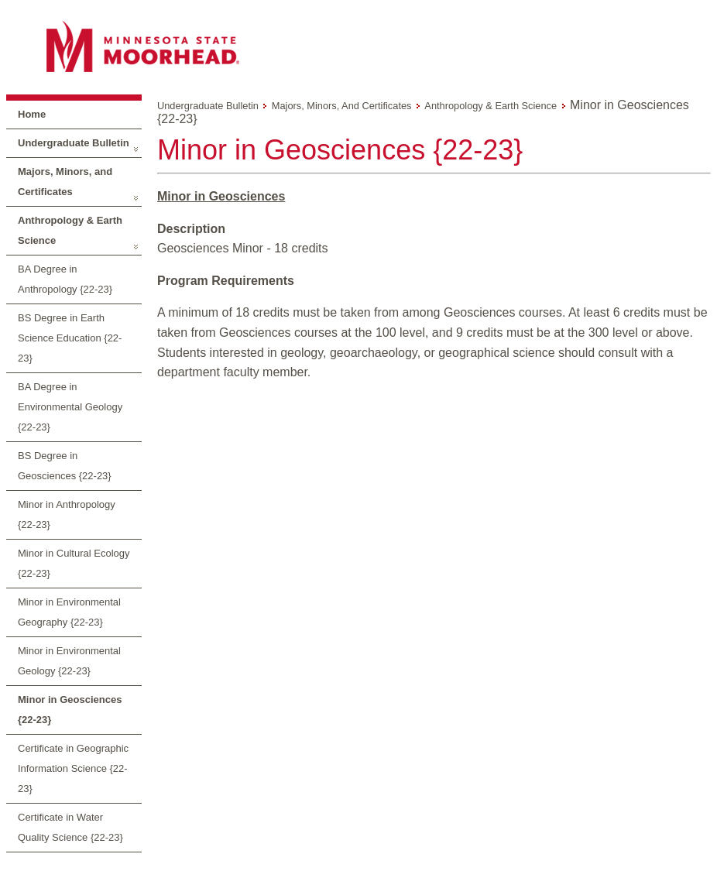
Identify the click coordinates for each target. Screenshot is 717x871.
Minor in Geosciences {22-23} (70, 709)
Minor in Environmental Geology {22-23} (69, 661)
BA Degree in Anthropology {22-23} (65, 279)
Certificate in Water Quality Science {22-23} (70, 827)
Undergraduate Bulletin (73, 143)
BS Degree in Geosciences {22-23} (64, 466)
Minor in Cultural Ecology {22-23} (74, 563)
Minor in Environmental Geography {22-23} (69, 612)
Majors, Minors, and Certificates (65, 181)
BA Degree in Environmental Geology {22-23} (70, 407)
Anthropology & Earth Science (70, 230)
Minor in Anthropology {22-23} (66, 514)
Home (32, 114)
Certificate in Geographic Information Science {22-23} (73, 768)
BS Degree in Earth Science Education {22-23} (70, 338)
